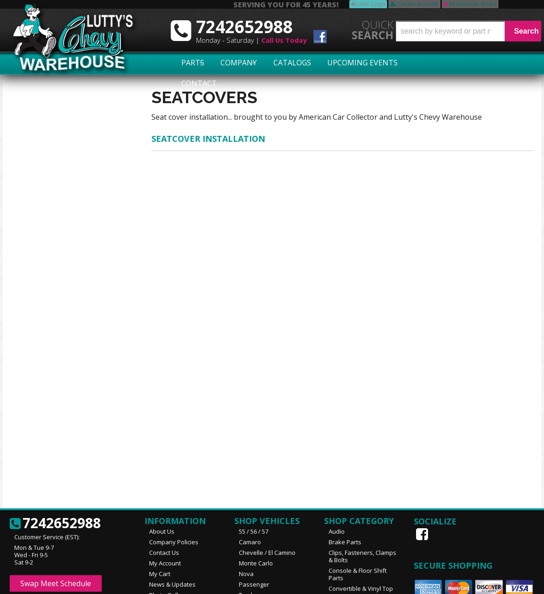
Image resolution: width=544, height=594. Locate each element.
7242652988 (46, 380)
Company (224, 63)
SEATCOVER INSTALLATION (208, 138)
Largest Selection (57, 231)
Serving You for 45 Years (68, 214)
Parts (187, 63)
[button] (468, 31)
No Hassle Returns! (59, 292)
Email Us (42, 354)
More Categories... (354, 555)
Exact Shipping (52, 258)
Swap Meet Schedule (55, 504)
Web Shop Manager (512, 583)
